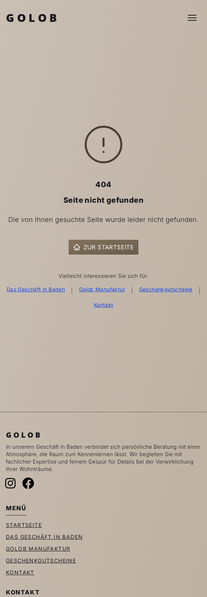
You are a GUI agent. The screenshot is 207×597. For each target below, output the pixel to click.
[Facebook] (28, 483)
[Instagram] (10, 483)
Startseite (24, 525)
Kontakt (104, 305)
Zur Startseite (103, 247)
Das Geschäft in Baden (36, 289)
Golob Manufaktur (102, 289)
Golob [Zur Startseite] (33, 17)
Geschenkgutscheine (166, 289)
